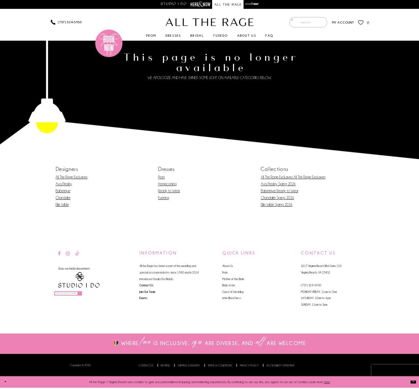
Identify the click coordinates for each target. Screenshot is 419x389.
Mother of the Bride (233, 280)
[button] (338, 23)
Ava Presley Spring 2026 (278, 185)
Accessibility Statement (280, 366)
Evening (163, 199)
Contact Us (146, 286)
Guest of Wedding (233, 293)
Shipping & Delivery (189, 366)
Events (143, 299)
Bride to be (228, 286)
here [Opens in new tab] (327, 383)
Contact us (145, 366)
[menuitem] (303, 24)
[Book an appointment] (109, 44)
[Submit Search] (290, 24)
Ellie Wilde (62, 206)
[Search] (303, 24)
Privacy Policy (249, 366)
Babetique (63, 192)
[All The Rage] (209, 23)
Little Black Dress (231, 299)
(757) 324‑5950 (311, 286)
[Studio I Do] (79, 281)
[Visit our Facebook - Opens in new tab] (59, 255)
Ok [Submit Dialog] (410, 383)
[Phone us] (66, 24)
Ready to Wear (169, 192)
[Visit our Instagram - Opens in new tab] (68, 255)
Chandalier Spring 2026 (277, 199)
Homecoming (167, 185)
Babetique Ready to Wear (279, 192)
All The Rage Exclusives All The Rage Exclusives (293, 178)
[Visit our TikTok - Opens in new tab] (77, 255)
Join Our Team (147, 293)
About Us (227, 267)
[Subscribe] (105, 297)
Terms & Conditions (220, 366)
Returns (165, 366)
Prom (161, 178)
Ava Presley (64, 185)
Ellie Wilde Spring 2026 (276, 206)
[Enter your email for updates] (82, 297)
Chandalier (63, 199)
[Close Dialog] (7, 383)
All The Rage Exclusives (71, 178)
